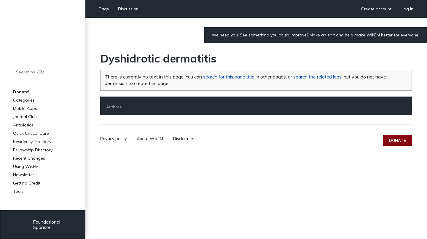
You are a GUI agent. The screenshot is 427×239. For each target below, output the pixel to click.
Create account (376, 9)
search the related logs (317, 77)
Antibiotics (23, 125)
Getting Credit (26, 183)
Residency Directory (32, 141)
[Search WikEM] (43, 72)
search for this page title (228, 77)
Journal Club (25, 116)
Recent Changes (29, 158)
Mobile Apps (25, 108)
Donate (397, 140)
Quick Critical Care (31, 133)
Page (104, 9)
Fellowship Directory (32, 150)
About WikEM (150, 138)
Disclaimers (184, 138)
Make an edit (322, 35)
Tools (18, 191)
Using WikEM (26, 166)
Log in (407, 9)
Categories (24, 100)
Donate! (21, 91)
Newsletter (23, 174)
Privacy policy (113, 138)
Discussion (128, 9)
